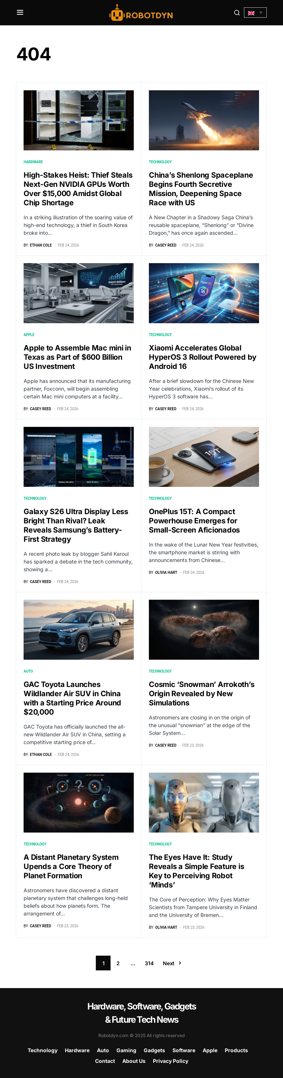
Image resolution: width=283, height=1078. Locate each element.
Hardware (33, 162)
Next (168, 963)
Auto (28, 671)
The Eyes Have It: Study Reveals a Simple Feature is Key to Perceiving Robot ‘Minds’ (196, 871)
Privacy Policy (170, 1061)
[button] (20, 12)
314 (149, 963)
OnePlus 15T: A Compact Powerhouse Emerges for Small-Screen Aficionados (194, 520)
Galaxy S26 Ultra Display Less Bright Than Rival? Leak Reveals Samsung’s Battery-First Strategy (76, 525)
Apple (29, 335)
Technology (160, 162)
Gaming (126, 1050)
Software (183, 1050)
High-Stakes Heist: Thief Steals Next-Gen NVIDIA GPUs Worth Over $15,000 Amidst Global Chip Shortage (78, 189)
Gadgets (154, 1050)
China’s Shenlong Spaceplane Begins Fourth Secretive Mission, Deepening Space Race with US (201, 189)
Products (236, 1050)
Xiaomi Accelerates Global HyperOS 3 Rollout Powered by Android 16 (202, 357)
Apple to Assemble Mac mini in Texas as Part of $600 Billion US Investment (77, 357)
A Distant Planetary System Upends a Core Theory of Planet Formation (71, 866)
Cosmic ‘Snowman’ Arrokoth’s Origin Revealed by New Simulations (201, 693)
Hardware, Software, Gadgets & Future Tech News (141, 1013)
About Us (134, 1061)
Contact (105, 1061)
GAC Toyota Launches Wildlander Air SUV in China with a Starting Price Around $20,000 (72, 698)
